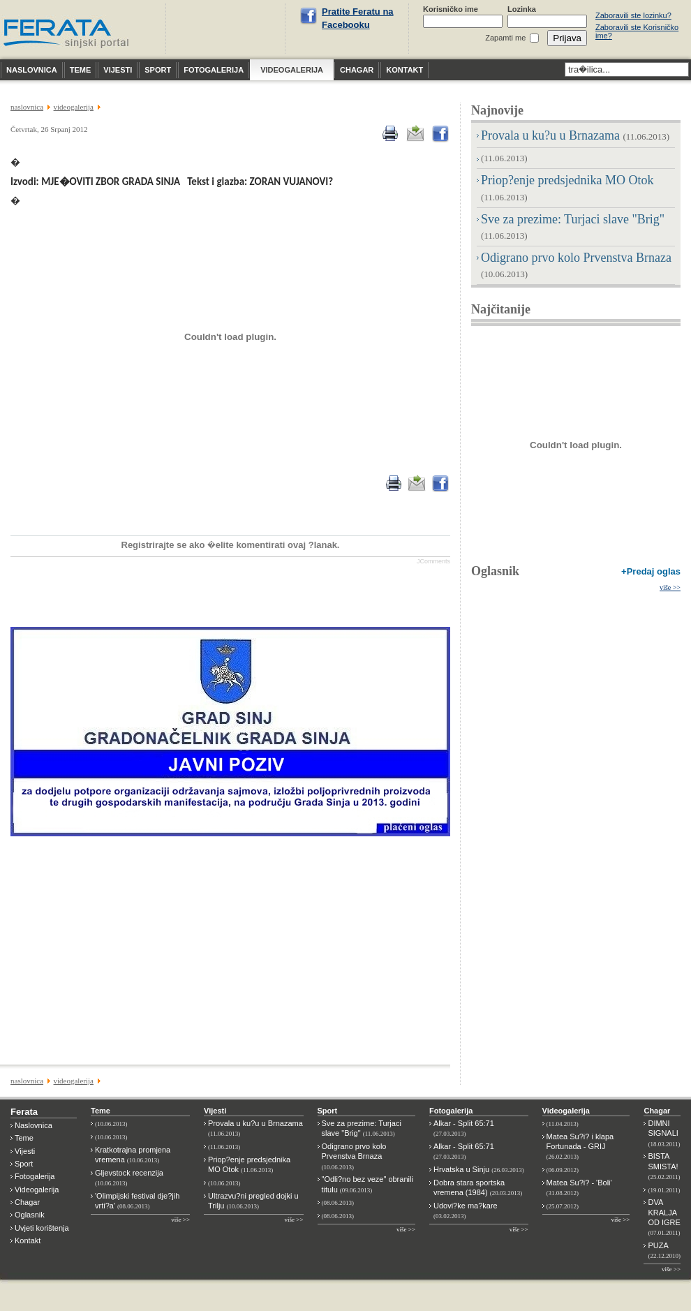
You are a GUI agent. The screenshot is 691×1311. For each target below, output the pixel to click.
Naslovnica (33, 1125)
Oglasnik (495, 571)
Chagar (27, 1202)
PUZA (664, 1250)
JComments (433, 561)
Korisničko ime (450, 9)
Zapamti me (505, 38)
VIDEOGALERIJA (74, 107)
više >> (670, 587)
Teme (24, 1138)
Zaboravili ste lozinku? (633, 15)
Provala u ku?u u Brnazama (575, 135)
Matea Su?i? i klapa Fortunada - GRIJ (580, 1146)
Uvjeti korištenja (42, 1228)
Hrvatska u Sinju (478, 1169)
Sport (24, 1164)
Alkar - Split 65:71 (463, 1128)
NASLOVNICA (26, 107)
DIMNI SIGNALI (664, 1133)
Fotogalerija (34, 1176)
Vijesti (25, 1151)
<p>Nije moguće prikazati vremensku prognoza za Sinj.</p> (227, 28)
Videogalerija (37, 1189)
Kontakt (27, 1240)
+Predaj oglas (651, 571)
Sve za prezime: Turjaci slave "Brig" (361, 1128)
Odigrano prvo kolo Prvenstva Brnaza (354, 1156)
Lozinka (521, 9)
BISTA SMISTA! (664, 1166)
